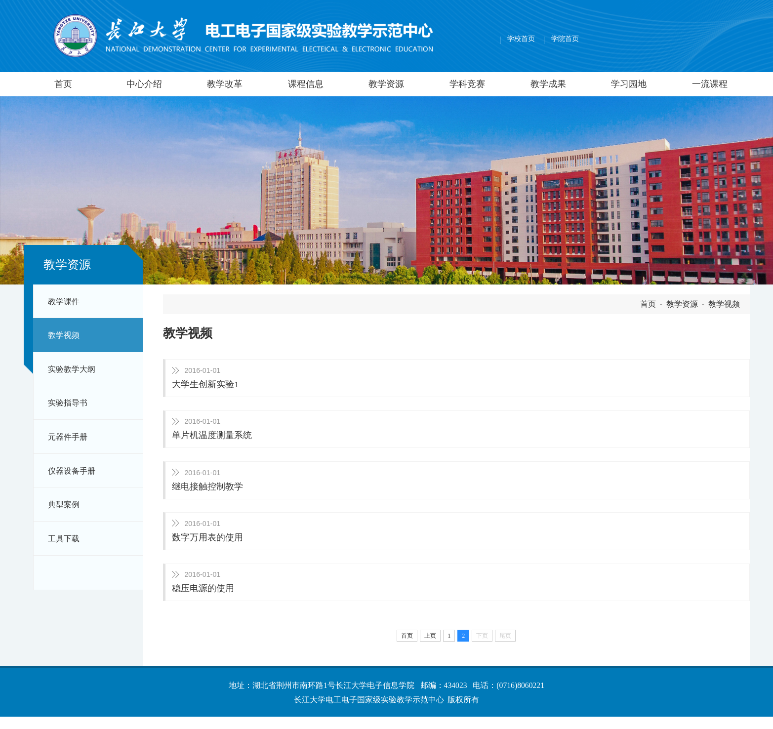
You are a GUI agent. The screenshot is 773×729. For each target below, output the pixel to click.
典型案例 (64, 504)
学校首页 (521, 38)
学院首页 (565, 38)
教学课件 (64, 301)
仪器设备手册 (71, 471)
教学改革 (225, 84)
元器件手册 (67, 437)
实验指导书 (67, 403)
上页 (430, 648)
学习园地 (629, 84)
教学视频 (64, 335)
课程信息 (306, 84)
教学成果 (548, 84)
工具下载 (64, 538)
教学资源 (386, 84)
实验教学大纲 (71, 369)
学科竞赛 (467, 84)
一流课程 (710, 84)
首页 (63, 84)
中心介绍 (144, 84)
